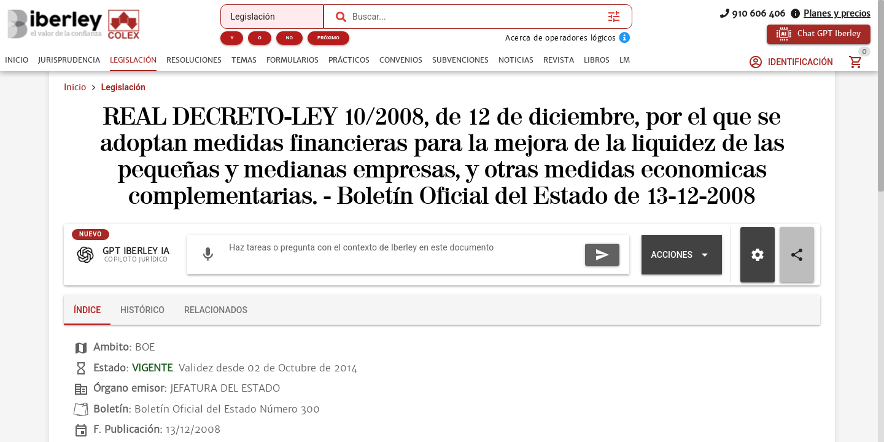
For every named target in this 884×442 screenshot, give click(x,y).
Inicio (75, 87)
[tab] (16, 60)
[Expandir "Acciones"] (682, 254)
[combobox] (477, 16)
